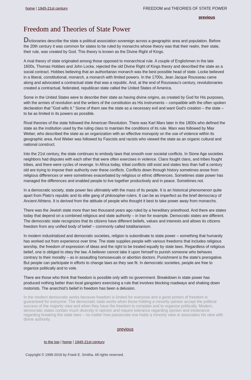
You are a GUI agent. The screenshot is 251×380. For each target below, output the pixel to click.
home (30, 8)
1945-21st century (53, 8)
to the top (51, 342)
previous (207, 17)
